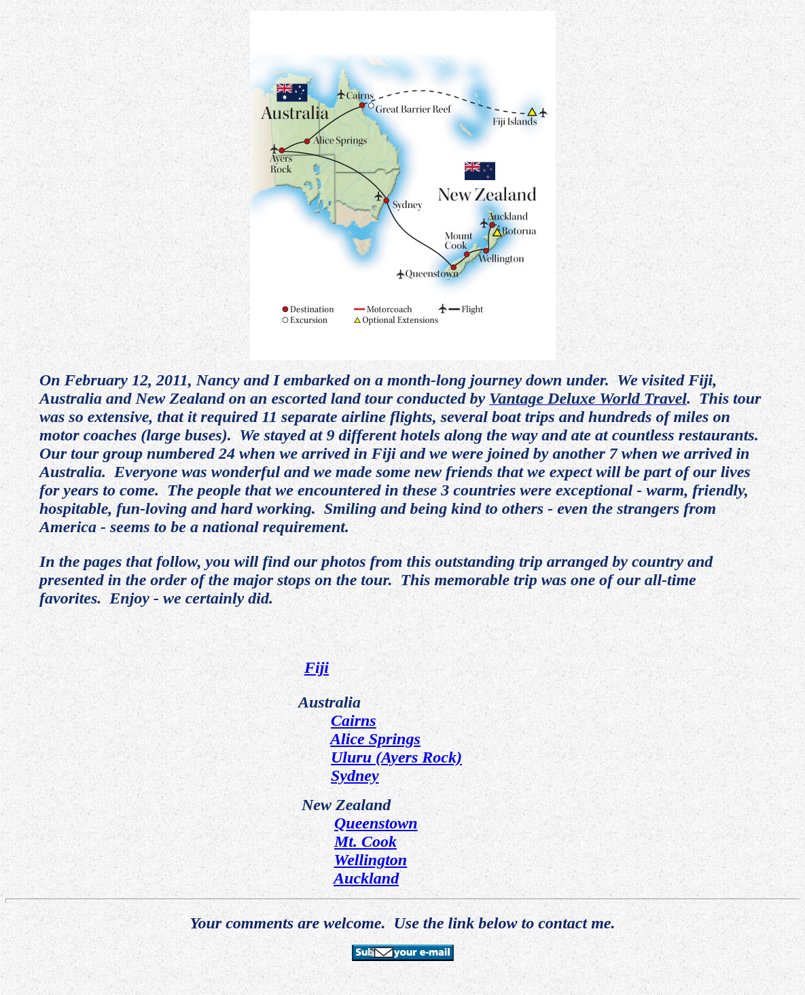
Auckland (366, 878)
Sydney (355, 775)
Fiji (316, 667)
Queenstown (376, 823)
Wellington (371, 860)
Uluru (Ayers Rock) (396, 757)
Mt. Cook (365, 841)
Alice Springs (375, 739)
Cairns (353, 720)
